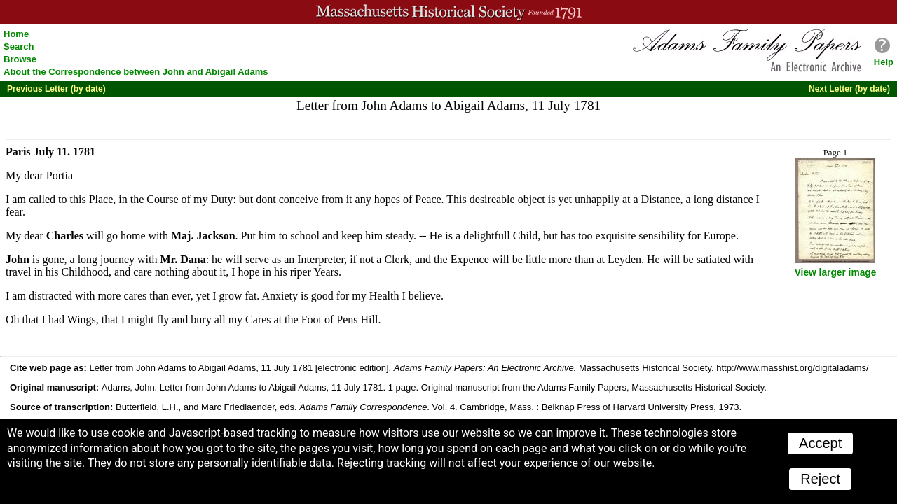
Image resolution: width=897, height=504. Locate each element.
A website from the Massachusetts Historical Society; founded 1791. (448, 12)
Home (16, 34)
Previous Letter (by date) (56, 89)
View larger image (836, 272)
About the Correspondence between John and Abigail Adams (136, 71)
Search (19, 46)
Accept (820, 443)
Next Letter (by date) (849, 89)
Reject (820, 478)
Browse (20, 59)
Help (883, 62)
